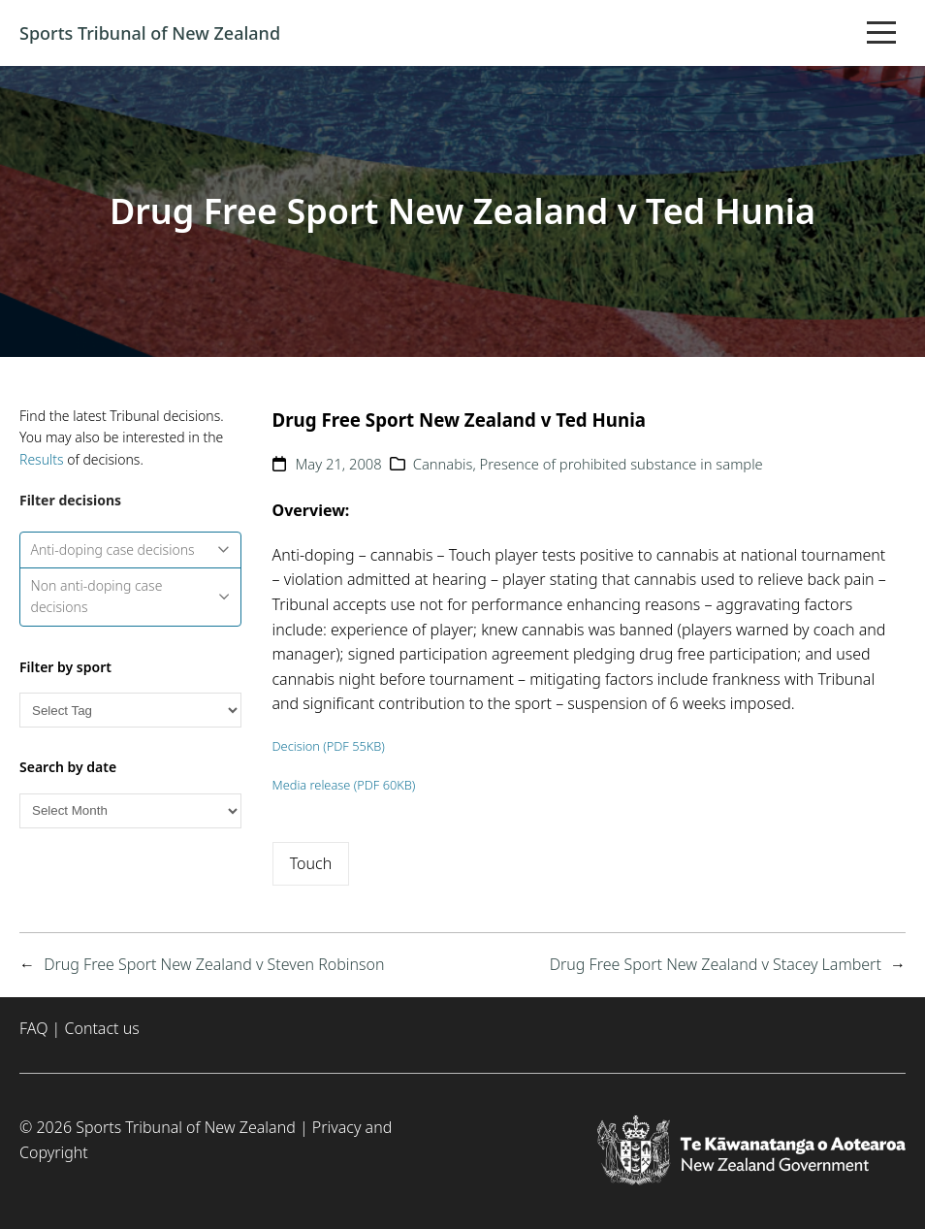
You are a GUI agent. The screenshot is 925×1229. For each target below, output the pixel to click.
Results (41, 459)
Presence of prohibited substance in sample (621, 463)
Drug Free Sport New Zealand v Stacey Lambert (715, 964)
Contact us (101, 1028)
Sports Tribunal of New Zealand (149, 33)
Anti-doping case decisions (131, 549)
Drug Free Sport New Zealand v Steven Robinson (214, 964)
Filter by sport (65, 667)
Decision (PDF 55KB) (328, 746)
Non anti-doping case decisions (131, 596)
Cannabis (443, 463)
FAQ (33, 1028)
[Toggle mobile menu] (881, 33)
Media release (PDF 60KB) (344, 784)
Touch (311, 863)
